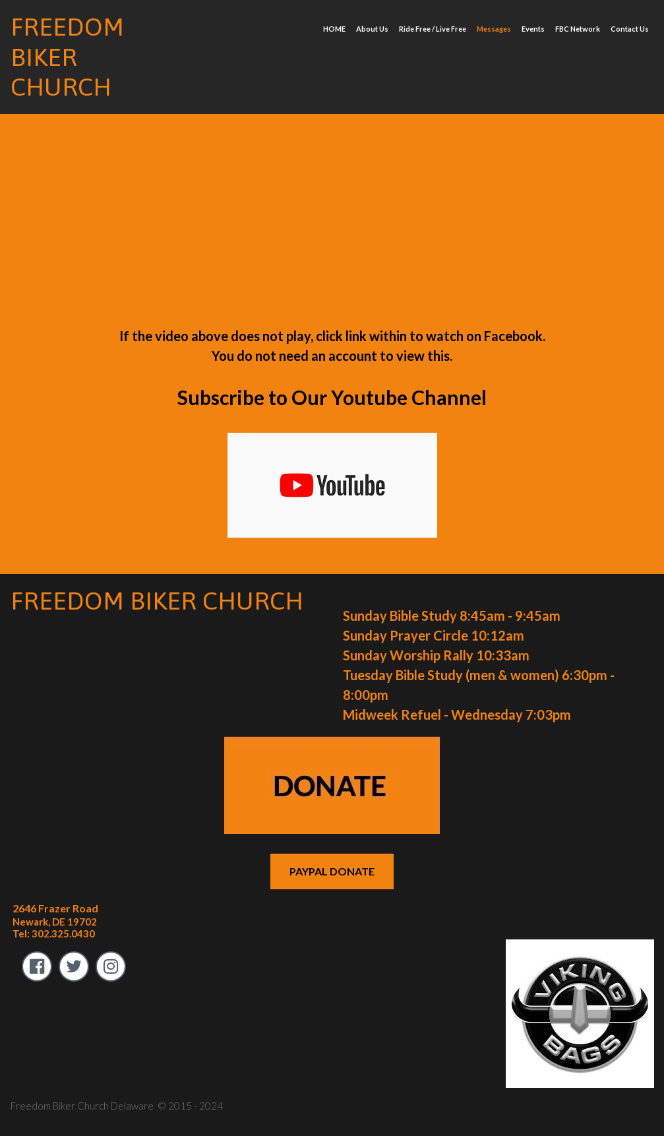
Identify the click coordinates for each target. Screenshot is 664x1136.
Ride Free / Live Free (432, 28)
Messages (494, 28)
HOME (334, 28)
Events (533, 28)
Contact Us (630, 28)
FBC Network (577, 28)
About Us (372, 28)
